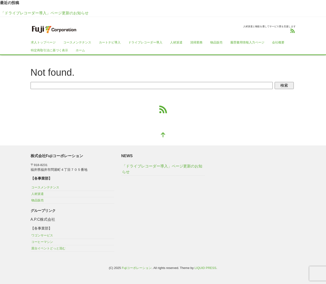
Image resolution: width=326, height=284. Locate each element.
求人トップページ (43, 42)
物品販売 (216, 42)
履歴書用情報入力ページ (247, 42)
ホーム (80, 50)
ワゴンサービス (42, 235)
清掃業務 (196, 42)
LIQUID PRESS (205, 268)
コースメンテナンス (77, 42)
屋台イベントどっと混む (48, 248)
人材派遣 (176, 42)
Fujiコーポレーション (137, 268)
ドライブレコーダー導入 (145, 42)
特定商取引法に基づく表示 (49, 50)
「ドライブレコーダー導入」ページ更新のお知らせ (45, 13)
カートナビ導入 (110, 42)
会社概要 (278, 42)
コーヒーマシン (42, 242)
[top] (163, 135)
